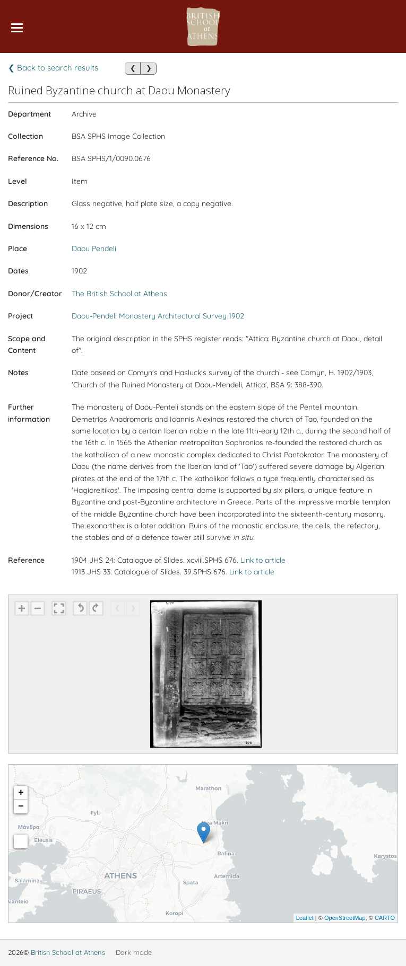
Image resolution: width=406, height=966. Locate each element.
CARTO (385, 918)
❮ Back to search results (53, 68)
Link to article (263, 560)
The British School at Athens (119, 293)
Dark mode (134, 952)
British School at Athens (68, 952)
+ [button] (21, 792)
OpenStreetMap (345, 918)
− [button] (21, 806)
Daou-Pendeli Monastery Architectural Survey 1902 (158, 316)
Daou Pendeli (94, 248)
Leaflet (305, 918)
